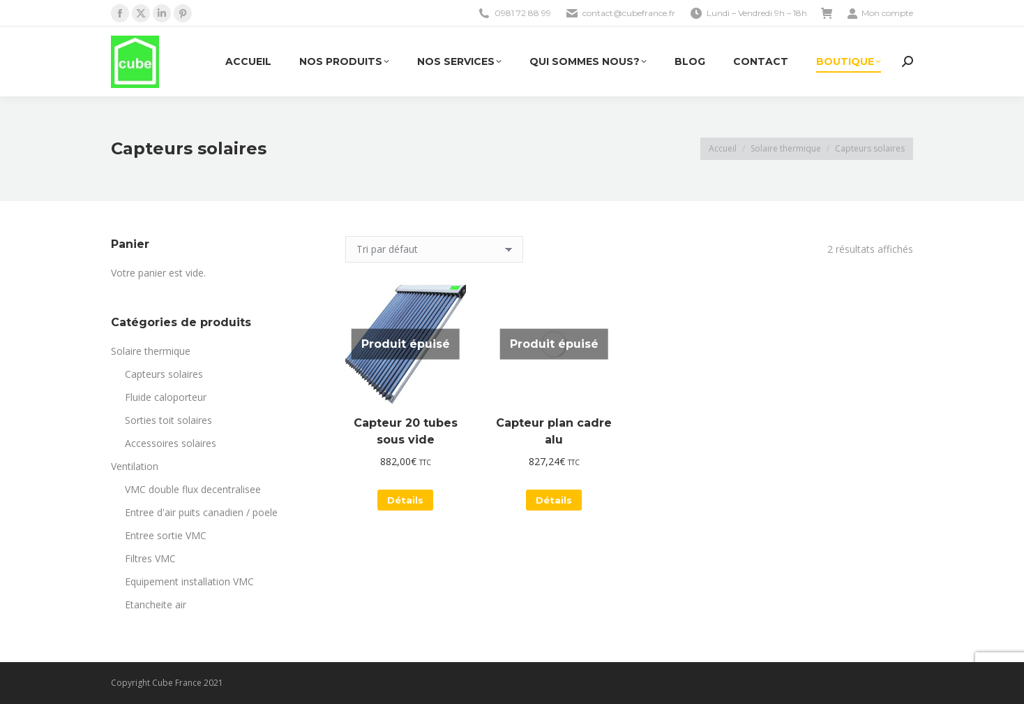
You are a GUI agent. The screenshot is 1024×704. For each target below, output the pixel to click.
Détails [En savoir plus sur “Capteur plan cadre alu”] (554, 500)
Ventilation (134, 466)
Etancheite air (155, 604)
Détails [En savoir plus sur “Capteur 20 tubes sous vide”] (405, 500)
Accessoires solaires (170, 443)
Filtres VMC (150, 558)
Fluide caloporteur (165, 397)
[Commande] (434, 249)
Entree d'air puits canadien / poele (201, 512)
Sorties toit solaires (168, 420)
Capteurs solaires (164, 374)
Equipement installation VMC (189, 581)
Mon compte (880, 13)
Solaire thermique (150, 351)
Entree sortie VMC (165, 535)
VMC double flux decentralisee (193, 489)
